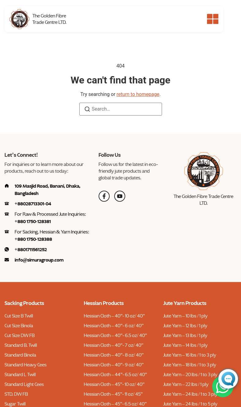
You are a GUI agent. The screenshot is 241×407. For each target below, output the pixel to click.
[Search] (87, 110)
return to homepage (138, 94)
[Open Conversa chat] (228, 379)
